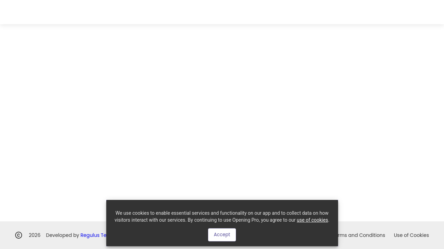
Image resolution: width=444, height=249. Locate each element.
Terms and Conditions (358, 235)
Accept (222, 234)
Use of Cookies (411, 235)
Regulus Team (97, 235)
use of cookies (312, 220)
